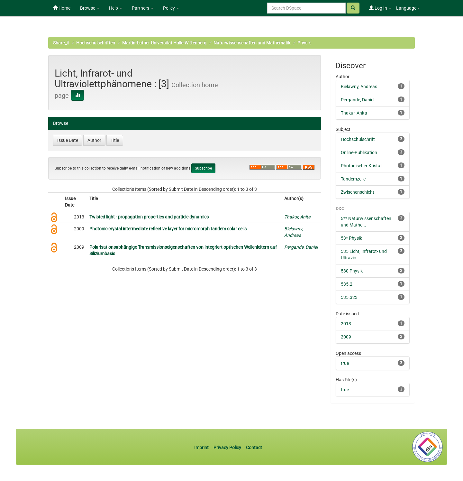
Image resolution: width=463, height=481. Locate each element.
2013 (346, 323)
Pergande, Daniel (301, 247)
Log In (380, 8)
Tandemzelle (353, 178)
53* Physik (351, 238)
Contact (254, 447)
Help (115, 8)
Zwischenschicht (357, 192)
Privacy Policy (227, 447)
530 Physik (352, 270)
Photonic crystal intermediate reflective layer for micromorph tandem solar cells (168, 228)
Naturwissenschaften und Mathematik (251, 42)
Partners (142, 8)
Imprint (202, 447)
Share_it (61, 42)
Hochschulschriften (95, 42)
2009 (346, 336)
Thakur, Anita (297, 216)
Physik (304, 42)
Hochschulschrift (358, 139)
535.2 (346, 284)
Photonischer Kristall (361, 165)
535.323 (349, 297)
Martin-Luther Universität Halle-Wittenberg (164, 42)
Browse (89, 8)
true (345, 363)
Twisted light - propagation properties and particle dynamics (149, 216)
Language (408, 8)
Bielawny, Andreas (359, 86)
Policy (171, 8)
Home (61, 8)
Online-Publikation (359, 152)
